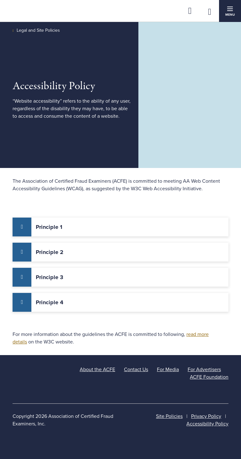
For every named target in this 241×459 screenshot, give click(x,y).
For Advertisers (204, 369)
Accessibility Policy (207, 424)
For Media (168, 369)
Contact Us (136, 369)
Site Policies (169, 416)
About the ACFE (97, 369)
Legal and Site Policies (38, 30)
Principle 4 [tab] (49, 302)
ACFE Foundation (209, 377)
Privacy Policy (206, 416)
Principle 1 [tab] (49, 227)
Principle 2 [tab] (49, 252)
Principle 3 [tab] (49, 277)
